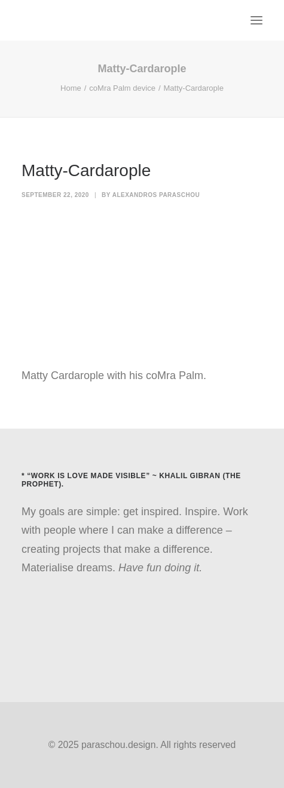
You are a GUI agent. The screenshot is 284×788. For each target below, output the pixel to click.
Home (70, 88)
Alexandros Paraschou (156, 195)
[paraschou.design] (26, 20)
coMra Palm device (122, 88)
